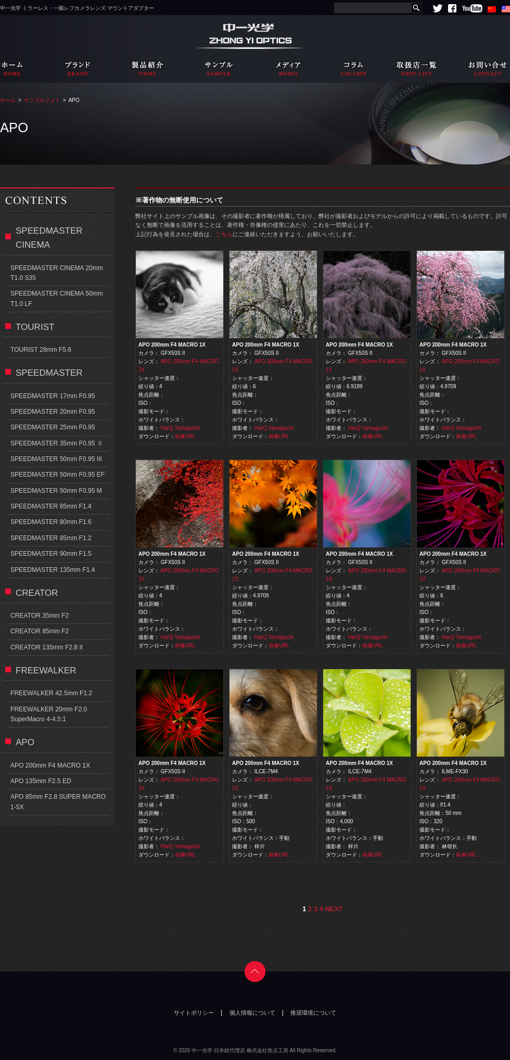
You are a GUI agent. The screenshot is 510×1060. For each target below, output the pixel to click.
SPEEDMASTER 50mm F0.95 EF (57, 474)
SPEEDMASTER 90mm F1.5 (51, 553)
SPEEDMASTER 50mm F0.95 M (56, 490)
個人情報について (252, 1013)
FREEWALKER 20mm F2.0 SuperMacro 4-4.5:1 (48, 714)
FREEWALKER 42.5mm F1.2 (51, 693)
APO (25, 742)
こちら (224, 234)
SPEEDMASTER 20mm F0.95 (52, 411)
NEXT (334, 909)
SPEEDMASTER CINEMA (49, 238)
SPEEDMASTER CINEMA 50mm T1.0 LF (56, 298)
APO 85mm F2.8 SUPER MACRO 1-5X (58, 801)
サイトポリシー (194, 1013)
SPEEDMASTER (49, 373)
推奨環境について (313, 1013)
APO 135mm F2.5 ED (40, 781)
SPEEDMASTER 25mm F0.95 (52, 427)
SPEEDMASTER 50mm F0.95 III (56, 459)
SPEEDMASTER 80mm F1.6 (51, 522)
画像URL (185, 436)
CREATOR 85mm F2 (39, 631)
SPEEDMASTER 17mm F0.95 (52, 396)
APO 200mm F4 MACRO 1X (50, 765)
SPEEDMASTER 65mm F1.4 (51, 506)
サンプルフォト (42, 100)
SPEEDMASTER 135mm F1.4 (52, 569)
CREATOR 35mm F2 (39, 615)
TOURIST (35, 327)
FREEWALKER (46, 670)
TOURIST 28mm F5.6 (40, 349)
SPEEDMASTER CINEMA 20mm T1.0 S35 (56, 273)
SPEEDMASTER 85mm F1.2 (51, 538)
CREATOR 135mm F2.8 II (46, 647)
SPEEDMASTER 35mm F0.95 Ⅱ (56, 443)
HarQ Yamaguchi (180, 428)
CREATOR (37, 593)
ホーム (8, 100)
